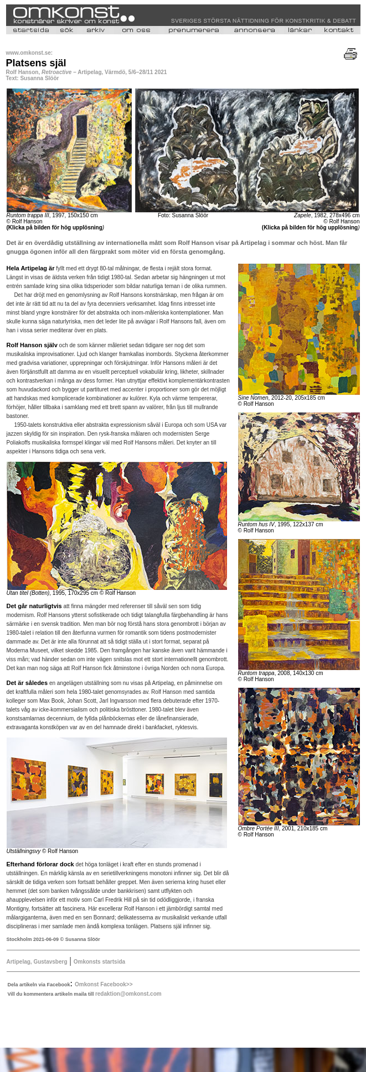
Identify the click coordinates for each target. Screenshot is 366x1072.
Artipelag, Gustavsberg (37, 962)
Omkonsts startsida (99, 962)
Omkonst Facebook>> (103, 984)
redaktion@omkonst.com (128, 994)
